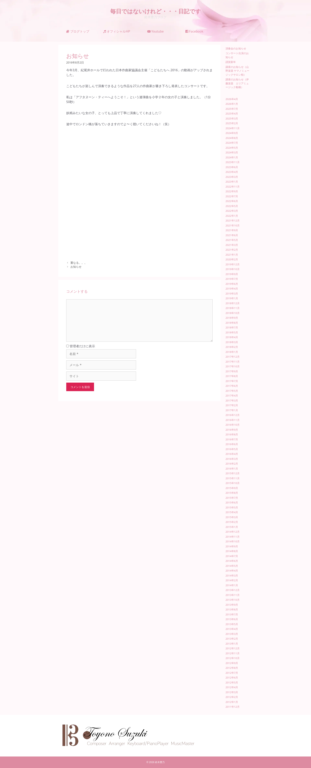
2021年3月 (232, 245)
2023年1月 (232, 181)
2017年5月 (232, 391)
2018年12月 (233, 303)
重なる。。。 (78, 263)
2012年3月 (232, 692)
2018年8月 (232, 322)
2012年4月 (232, 687)
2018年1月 (232, 352)
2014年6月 (232, 561)
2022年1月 (232, 216)
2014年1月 (232, 585)
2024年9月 (232, 133)
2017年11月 (233, 361)
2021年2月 (232, 249)
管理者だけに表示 (80, 346)
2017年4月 (232, 395)
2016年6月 (232, 444)
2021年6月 (232, 235)
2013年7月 (232, 614)
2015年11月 (233, 478)
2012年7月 (232, 673)
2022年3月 (232, 211)
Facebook (194, 31)
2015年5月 (232, 507)
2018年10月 (233, 313)
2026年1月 (232, 104)
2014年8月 (232, 551)
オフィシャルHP (116, 31)
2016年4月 (232, 454)
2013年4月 (232, 629)
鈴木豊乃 (160, 762)
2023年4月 (232, 172)
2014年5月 (232, 566)
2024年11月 (233, 128)
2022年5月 (232, 206)
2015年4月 (232, 512)
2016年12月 (233, 415)
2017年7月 (232, 381)
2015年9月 (232, 488)
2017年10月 (233, 366)
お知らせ (76, 267)
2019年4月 (232, 288)
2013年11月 (233, 595)
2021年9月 (232, 230)
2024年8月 (232, 138)
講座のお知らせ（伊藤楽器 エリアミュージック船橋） (237, 83)
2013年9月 (232, 604)
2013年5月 (232, 624)
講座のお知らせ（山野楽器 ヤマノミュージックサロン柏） (237, 70)
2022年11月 (233, 186)
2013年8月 (232, 609)
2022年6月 (232, 201)
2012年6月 (232, 677)
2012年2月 (232, 697)
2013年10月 (233, 600)
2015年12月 (233, 473)
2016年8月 (232, 434)
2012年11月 (233, 653)
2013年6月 (232, 619)
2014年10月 (233, 541)
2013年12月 (233, 590)
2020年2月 (232, 259)
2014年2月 (232, 580)
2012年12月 (233, 648)
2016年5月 (232, 449)
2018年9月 (232, 318)
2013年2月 (232, 638)
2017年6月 (232, 386)
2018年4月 (232, 337)
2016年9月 (232, 429)
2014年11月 (233, 536)
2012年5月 (232, 682)
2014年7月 (232, 556)
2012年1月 (232, 702)
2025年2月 (232, 123)
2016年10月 (233, 424)
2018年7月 (232, 327)
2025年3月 (232, 118)
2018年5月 (232, 332)
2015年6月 (232, 502)
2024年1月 (232, 157)
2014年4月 (232, 570)
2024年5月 (232, 147)
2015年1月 (232, 527)
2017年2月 (232, 405)
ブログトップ (77, 31)
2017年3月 (232, 400)
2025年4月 (232, 113)
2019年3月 (232, 293)
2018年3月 (232, 342)
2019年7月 (232, 279)
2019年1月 (232, 298)
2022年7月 (232, 196)
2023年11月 (233, 162)
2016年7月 (232, 439)
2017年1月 (232, 410)
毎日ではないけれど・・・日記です (155, 11)
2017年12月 (233, 356)
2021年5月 (232, 240)
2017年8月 (232, 376)
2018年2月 (232, 347)
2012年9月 (232, 663)
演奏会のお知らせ (236, 48)
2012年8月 (232, 668)
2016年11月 (233, 420)
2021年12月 (233, 220)
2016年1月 (232, 468)
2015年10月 (233, 483)
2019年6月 (232, 284)
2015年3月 (232, 517)
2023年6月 (232, 167)
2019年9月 (232, 274)
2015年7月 (232, 497)
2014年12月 (233, 531)
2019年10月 (233, 269)
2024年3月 (232, 152)
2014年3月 (232, 575)
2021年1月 (232, 254)
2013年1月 (232, 643)
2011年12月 (233, 706)
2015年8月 (232, 493)
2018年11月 (233, 308)
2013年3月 (232, 634)
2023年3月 (232, 177)
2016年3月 (232, 459)
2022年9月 (232, 191)
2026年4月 (232, 99)
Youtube (155, 31)
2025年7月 (232, 109)
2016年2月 (232, 463)
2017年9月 (232, 371)
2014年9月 (232, 546)
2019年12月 (233, 264)
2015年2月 (232, 522)
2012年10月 (233, 658)
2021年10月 (233, 225)
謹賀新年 (231, 62)
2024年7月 (232, 142)
